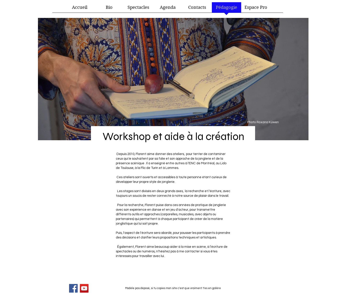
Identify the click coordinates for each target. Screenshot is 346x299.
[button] (138, 8)
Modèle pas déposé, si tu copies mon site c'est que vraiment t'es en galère (173, 288)
